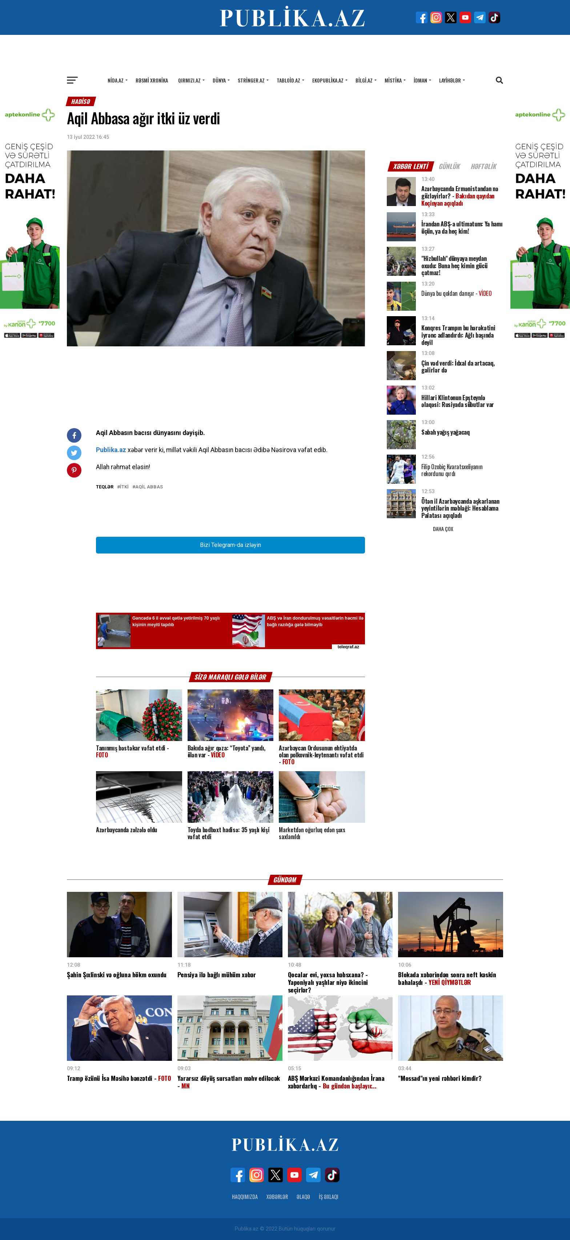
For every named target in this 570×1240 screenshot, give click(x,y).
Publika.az (111, 450)
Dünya (219, 80)
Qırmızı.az (189, 80)
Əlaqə (303, 1196)
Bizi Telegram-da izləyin (230, 545)
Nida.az (116, 80)
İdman (420, 80)
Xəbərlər (277, 1196)
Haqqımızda (245, 1196)
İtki (124, 487)
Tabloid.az (288, 80)
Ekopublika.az (328, 80)
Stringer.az (251, 80)
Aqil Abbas (149, 487)
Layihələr (450, 80)
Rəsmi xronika (152, 80)
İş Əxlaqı (328, 1196)
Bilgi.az (364, 80)
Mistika (393, 80)
